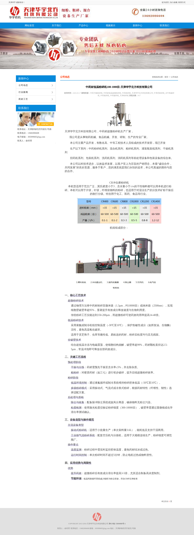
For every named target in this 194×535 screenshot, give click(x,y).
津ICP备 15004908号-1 (117, 524)
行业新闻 (23, 92)
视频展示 (110, 25)
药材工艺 (23, 99)
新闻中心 (137, 25)
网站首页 (29, 25)
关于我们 (56, 25)
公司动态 (23, 85)
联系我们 (164, 25)
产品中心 (83, 25)
